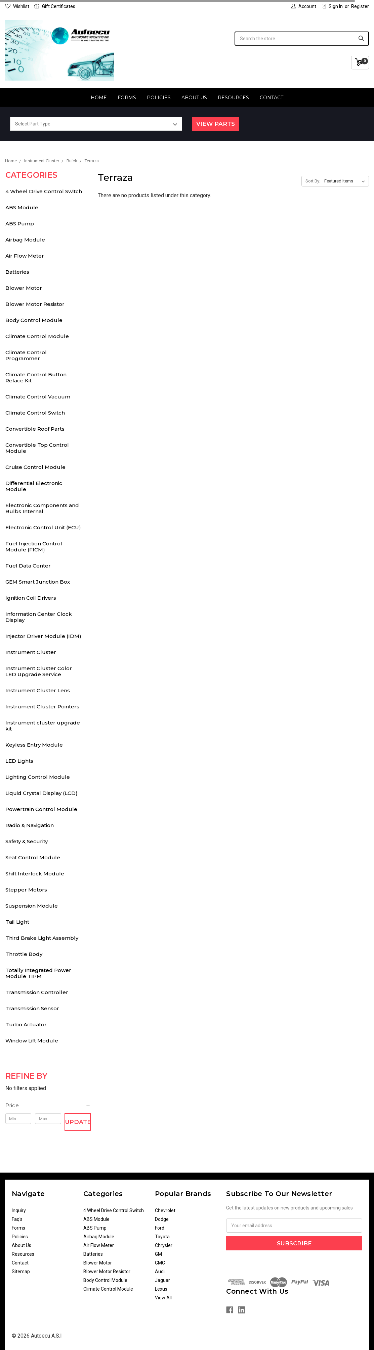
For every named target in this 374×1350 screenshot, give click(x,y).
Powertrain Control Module (41, 809)
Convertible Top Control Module (37, 448)
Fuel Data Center (28, 565)
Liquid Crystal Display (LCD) (41, 793)
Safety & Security (26, 841)
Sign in (332, 6)
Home (99, 98)
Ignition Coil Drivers (30, 598)
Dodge (162, 1219)
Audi (160, 1271)
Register (360, 6)
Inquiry (19, 1210)
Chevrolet (165, 1210)
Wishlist (17, 6)
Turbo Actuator (26, 1024)
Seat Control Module (32, 857)
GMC (160, 1262)
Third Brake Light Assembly (41, 938)
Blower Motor (23, 288)
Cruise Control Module (35, 467)
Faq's (17, 1219)
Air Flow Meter (24, 256)
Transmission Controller (36, 992)
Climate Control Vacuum (37, 396)
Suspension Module (31, 906)
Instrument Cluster (30, 652)
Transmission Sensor (32, 1008)
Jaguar (162, 1280)
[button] (48, 1105)
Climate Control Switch (35, 413)
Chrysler (163, 1245)
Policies (159, 98)
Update (78, 1122)
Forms (127, 98)
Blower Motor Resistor (35, 304)
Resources (233, 98)
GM (158, 1254)
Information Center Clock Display (38, 617)
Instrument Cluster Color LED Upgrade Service (38, 671)
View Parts (215, 123)
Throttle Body (23, 954)
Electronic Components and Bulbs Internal (42, 508)
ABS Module (21, 207)
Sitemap (21, 1271)
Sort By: (312, 180)
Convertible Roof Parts (35, 429)
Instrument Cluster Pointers (42, 706)
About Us (194, 98)
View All (163, 1297)
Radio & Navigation (29, 825)
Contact (271, 98)
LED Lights (19, 761)
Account (303, 6)
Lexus (161, 1289)
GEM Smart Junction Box (37, 582)
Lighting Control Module (37, 777)
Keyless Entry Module (34, 745)
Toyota (162, 1236)
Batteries (17, 272)
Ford (159, 1228)
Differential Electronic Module (33, 486)
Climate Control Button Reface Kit (36, 377)
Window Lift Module (31, 1040)
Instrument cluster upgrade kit (42, 725)
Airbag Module (25, 239)
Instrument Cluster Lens (37, 690)
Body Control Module (34, 320)
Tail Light (17, 922)
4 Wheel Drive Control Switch (43, 191)
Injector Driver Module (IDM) (43, 636)
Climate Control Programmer (26, 355)
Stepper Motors (26, 889)
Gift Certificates (54, 6)
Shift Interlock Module (34, 873)
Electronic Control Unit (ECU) (43, 527)
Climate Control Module (37, 336)
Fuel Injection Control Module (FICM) (33, 546)
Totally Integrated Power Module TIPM (38, 973)
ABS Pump (19, 223)
